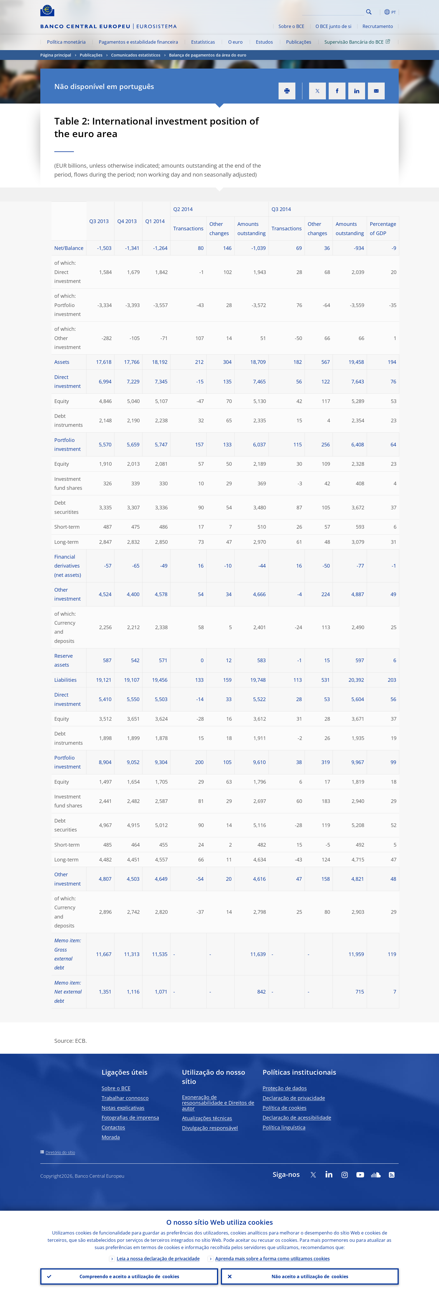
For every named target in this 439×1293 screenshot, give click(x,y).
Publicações (298, 42)
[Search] (336, 11)
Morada (111, 1137)
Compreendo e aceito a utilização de (129, 1276)
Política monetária (66, 42)
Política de (285, 1107)
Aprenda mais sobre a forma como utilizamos (272, 1258)
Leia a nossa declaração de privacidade (158, 1258)
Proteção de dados (285, 1088)
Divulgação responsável (210, 1128)
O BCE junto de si (333, 26)
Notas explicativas (123, 1107)
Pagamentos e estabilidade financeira (138, 42)
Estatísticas (203, 42)
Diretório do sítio (60, 1152)
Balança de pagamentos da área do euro (207, 55)
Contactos (113, 1127)
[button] (379, 12)
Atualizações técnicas (207, 1118)
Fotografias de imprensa (130, 1117)
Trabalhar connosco (125, 1098)
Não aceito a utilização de (310, 1276)
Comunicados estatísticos (135, 55)
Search (368, 12)
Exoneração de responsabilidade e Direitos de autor (218, 1103)
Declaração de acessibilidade (297, 1117)
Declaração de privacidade (294, 1098)
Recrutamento (378, 26)
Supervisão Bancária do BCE (358, 41)
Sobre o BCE (291, 26)
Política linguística (284, 1127)
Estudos (264, 42)
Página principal (55, 55)
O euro (235, 42)
